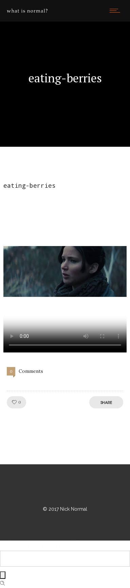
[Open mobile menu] (116, 10)
